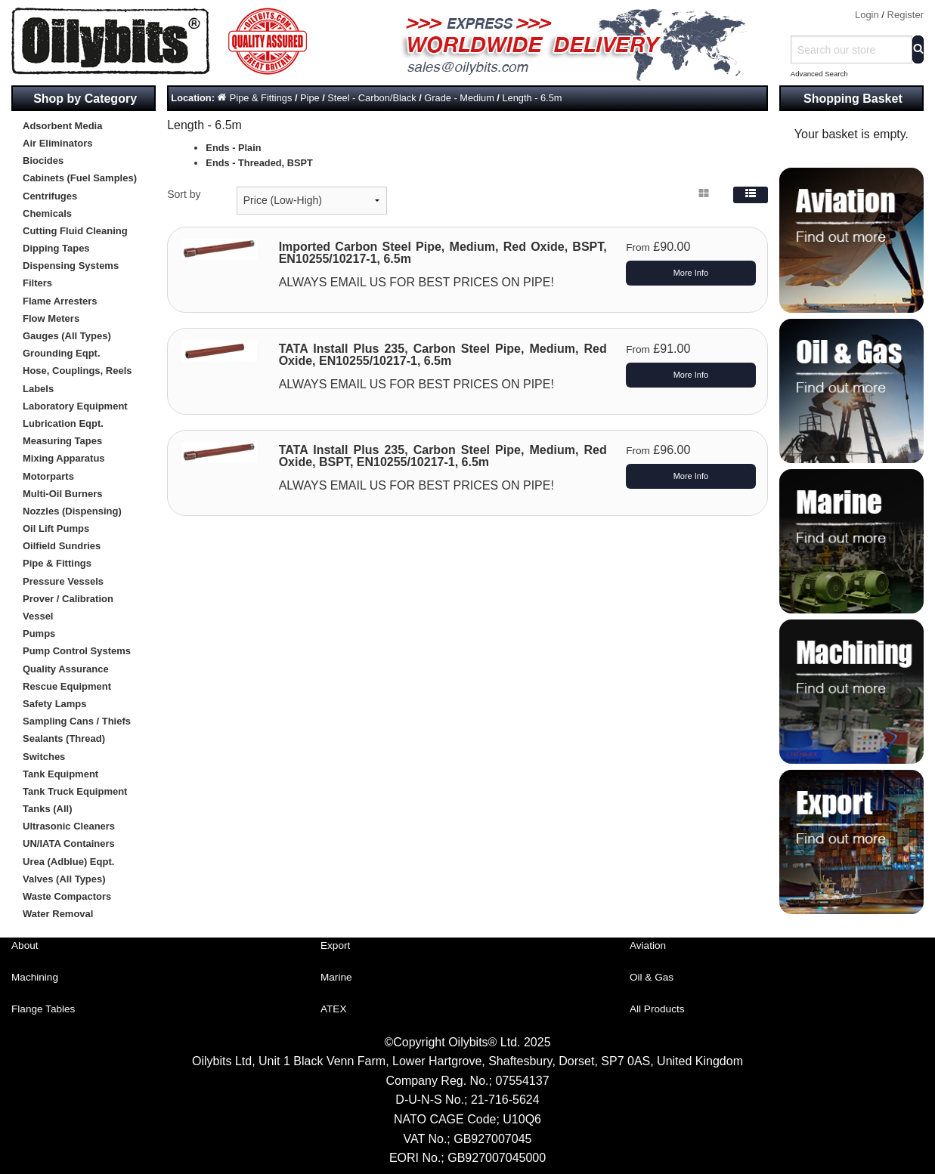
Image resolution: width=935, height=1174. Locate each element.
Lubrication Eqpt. (63, 423)
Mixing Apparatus (64, 458)
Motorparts (48, 476)
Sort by (183, 194)
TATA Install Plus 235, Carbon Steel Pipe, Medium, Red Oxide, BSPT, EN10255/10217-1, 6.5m (443, 455)
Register (905, 14)
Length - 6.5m (532, 97)
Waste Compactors (67, 896)
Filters (37, 283)
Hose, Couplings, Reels (77, 370)
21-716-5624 (505, 1099)
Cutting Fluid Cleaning (75, 230)
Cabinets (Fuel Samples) (80, 178)
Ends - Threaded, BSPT (259, 162)
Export (335, 945)
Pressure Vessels (63, 581)
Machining (34, 977)
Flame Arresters (60, 301)
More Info (690, 272)
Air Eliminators (57, 143)
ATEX (333, 1009)
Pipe (310, 97)
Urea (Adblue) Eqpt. (68, 861)
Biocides (43, 160)
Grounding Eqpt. (62, 353)
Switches (44, 756)
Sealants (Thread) (64, 738)
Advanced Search (819, 74)
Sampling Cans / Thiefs (77, 721)
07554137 (522, 1080)
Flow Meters (51, 318)
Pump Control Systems (77, 651)
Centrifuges (50, 196)
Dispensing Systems (71, 265)
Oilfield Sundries (62, 545)
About (25, 945)
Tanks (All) (48, 808)
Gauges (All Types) (67, 335)
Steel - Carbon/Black (371, 97)
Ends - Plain (233, 147)
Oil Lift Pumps (56, 528)
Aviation (648, 945)
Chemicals (47, 213)
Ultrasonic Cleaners (69, 826)
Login (867, 14)
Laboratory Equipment (75, 406)
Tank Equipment (60, 774)
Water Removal (58, 913)
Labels (38, 388)
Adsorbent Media (62, 125)
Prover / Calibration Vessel (68, 607)
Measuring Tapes (62, 440)
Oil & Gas (651, 977)
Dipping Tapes (56, 248)
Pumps (39, 633)
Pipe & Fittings (57, 563)
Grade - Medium (459, 97)
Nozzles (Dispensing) (72, 511)
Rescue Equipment (67, 686)
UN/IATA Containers (69, 843)
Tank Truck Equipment (75, 791)
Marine (336, 977)
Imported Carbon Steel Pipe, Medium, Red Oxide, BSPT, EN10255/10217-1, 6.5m (443, 252)
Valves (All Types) (64, 879)
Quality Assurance (66, 669)
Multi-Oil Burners (62, 493)
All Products (657, 1009)
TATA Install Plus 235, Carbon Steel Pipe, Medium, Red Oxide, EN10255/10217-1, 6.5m (443, 354)
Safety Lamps (55, 703)
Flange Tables (43, 1009)
